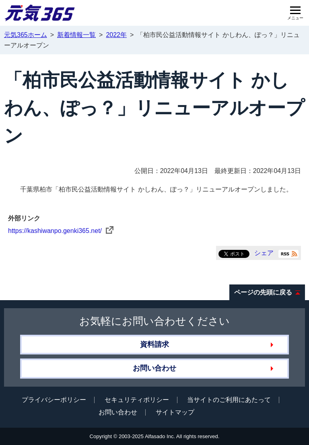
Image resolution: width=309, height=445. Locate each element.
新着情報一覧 (76, 34)
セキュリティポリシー (137, 399)
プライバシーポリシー (54, 399)
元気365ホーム (25, 34)
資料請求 (154, 344)
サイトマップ (175, 412)
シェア (264, 252)
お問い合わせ (154, 368)
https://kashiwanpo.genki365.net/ (60, 230)
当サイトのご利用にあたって (229, 399)
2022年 (116, 34)
